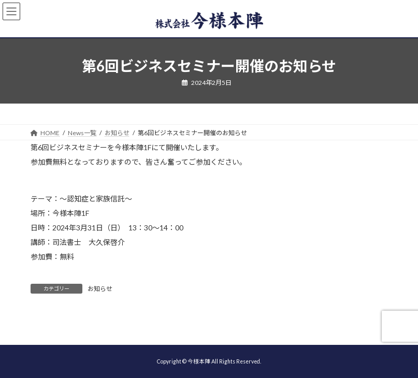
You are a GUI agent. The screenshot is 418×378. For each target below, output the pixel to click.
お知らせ (100, 289)
